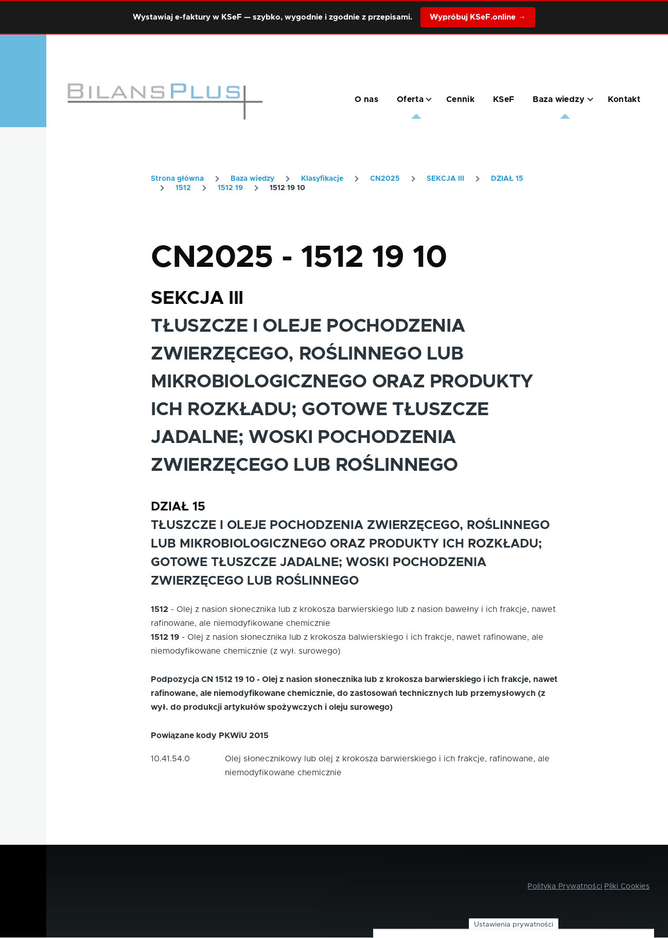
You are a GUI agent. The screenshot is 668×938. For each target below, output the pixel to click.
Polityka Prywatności (565, 886)
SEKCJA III (445, 178)
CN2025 (385, 178)
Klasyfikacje (322, 178)
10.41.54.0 (170, 759)
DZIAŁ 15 (507, 178)
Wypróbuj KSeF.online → (477, 17)
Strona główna (177, 178)
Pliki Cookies (626, 886)
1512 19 (230, 188)
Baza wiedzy (252, 178)
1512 (183, 188)
